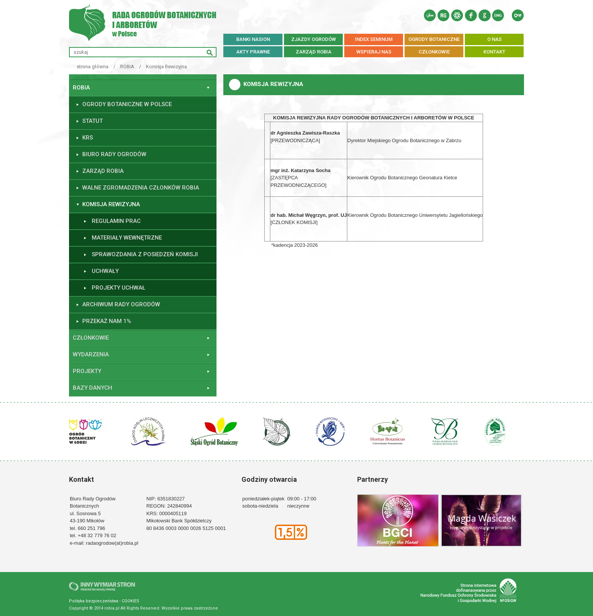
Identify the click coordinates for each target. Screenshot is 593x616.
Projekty (87, 371)
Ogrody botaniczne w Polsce (127, 104)
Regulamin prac (116, 221)
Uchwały (105, 271)
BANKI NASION (253, 39)
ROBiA (127, 66)
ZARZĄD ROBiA (313, 52)
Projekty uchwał (118, 287)
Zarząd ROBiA (103, 171)
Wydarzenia (91, 354)
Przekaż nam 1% (106, 321)
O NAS (494, 39)
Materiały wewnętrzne (127, 237)
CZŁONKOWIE (434, 52)
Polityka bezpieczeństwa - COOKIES (104, 601)
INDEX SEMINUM (373, 39)
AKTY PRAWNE (253, 52)
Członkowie (91, 337)
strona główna (92, 66)
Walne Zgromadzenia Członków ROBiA (140, 187)
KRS (87, 137)
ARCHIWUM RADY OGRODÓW (121, 304)
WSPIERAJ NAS (373, 52)
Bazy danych (92, 387)
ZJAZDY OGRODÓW (313, 39)
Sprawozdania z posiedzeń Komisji (145, 254)
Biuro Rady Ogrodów (114, 154)
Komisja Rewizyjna (166, 66)
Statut (92, 121)
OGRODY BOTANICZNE (434, 39)
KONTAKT (494, 52)
